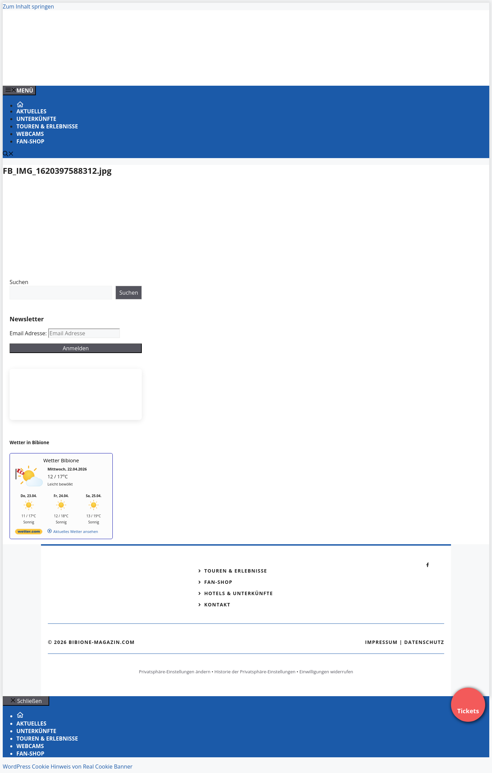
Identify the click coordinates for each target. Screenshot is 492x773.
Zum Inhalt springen (28, 6)
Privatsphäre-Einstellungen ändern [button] (174, 672)
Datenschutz (424, 642)
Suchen (19, 282)
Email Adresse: (29, 333)
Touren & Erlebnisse (47, 126)
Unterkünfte (36, 119)
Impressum (381, 642)
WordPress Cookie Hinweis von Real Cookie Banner (68, 766)
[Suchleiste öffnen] (8, 154)
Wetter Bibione (61, 460)
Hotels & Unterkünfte (238, 593)
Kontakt (217, 604)
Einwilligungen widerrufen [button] (326, 672)
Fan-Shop (30, 141)
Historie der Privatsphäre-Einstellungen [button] (255, 672)
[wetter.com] (28, 532)
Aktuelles (31, 111)
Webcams (30, 134)
